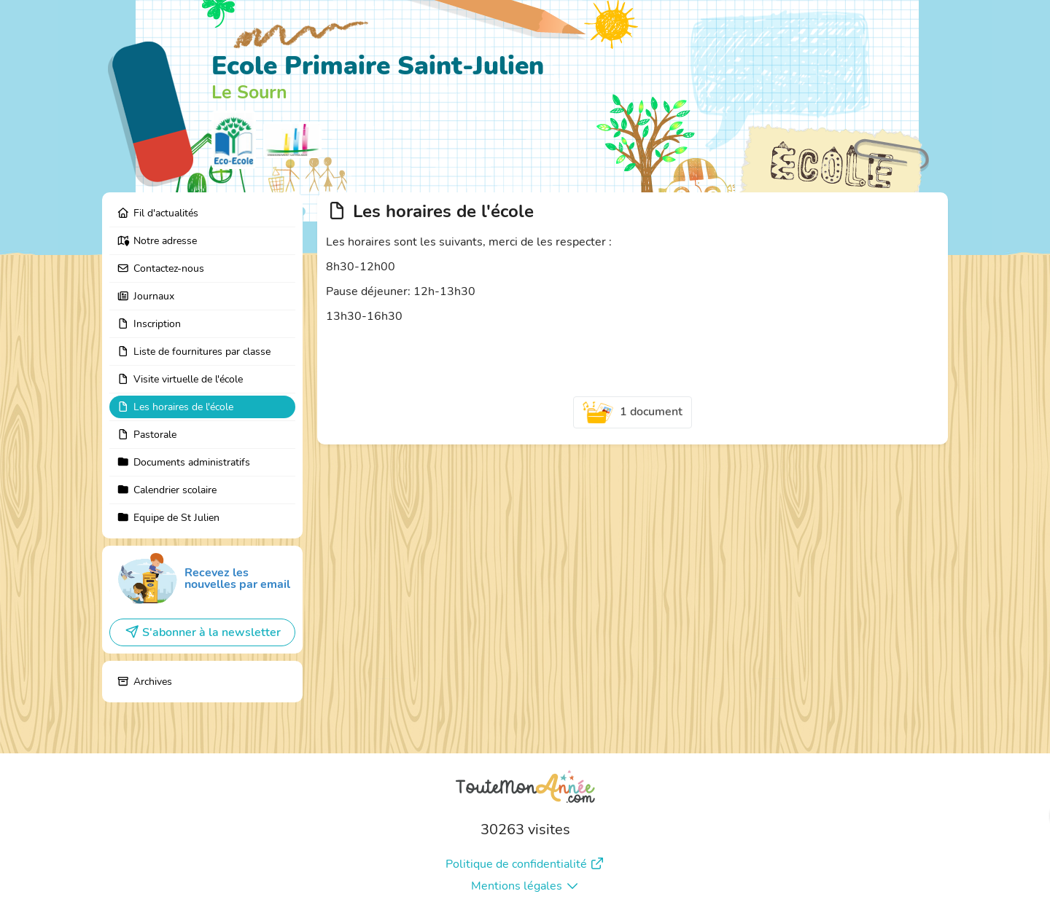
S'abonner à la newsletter (203, 632)
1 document (633, 412)
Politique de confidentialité (525, 864)
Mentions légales (525, 886)
